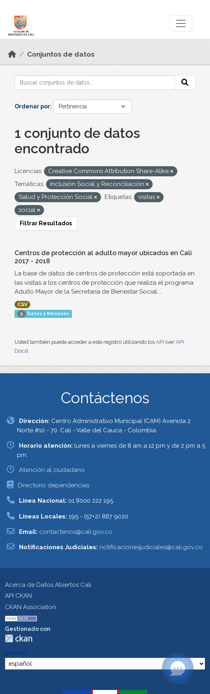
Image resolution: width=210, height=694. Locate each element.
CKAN (18, 638)
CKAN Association (30, 607)
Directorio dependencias (53, 485)
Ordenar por (32, 106)
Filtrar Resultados (46, 223)
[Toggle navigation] (181, 23)
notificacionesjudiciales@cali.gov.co (151, 547)
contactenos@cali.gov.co (75, 531)
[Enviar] (184, 82)
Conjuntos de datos (60, 54)
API (160, 342)
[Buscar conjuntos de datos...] (95, 82)
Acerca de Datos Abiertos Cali (48, 584)
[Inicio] (12, 54)
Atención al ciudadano (52, 470)
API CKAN (18, 595)
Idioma (15, 653)
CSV (22, 304)
